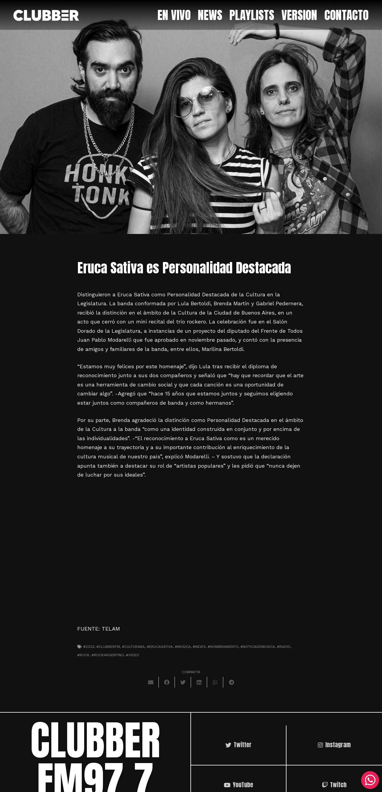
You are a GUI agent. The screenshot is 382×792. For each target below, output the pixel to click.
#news (199, 647)
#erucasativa (160, 647)
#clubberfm (108, 647)
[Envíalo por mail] (151, 682)
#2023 (88, 647)
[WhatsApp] (370, 780)
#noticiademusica (258, 647)
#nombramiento (223, 647)
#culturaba (133, 647)
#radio (283, 647)
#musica (183, 647)
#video (132, 655)
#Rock (83, 655)
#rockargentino (108, 655)
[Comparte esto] (167, 682)
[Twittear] (183, 682)
